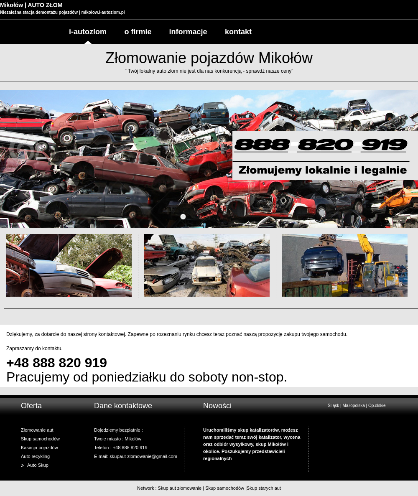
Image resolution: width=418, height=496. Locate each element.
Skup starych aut (264, 488)
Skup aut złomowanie (180, 488)
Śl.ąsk (333, 405)
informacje (188, 32)
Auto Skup (37, 465)
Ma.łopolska (353, 405)
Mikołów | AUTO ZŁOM (31, 5)
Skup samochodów (224, 488)
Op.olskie (377, 405)
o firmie (137, 32)
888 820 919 (70, 362)
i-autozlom (88, 32)
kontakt (238, 32)
